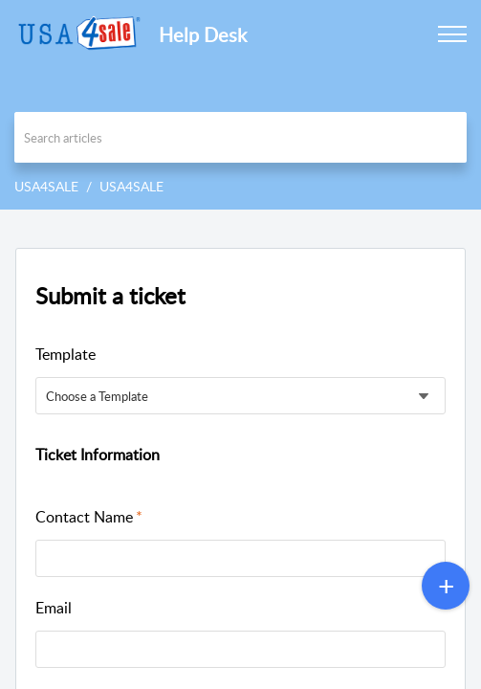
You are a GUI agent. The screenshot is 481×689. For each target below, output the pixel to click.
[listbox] (240, 395)
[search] (240, 137)
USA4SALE (46, 186)
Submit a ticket (110, 295)
